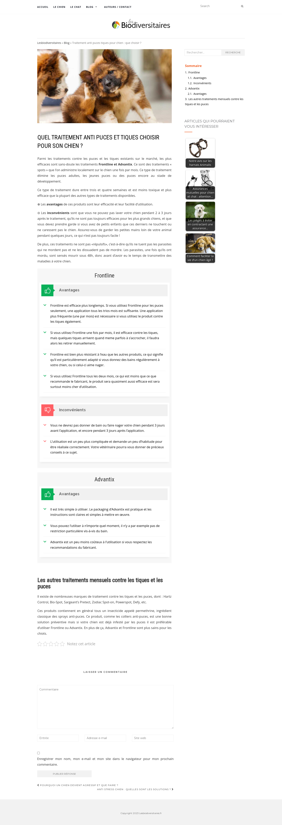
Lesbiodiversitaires (49, 43)
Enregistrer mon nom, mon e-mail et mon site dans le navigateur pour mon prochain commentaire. (105, 762)
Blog (89, 7)
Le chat (75, 7)
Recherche (233, 52)
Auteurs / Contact (118, 7)
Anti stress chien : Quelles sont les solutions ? (135, 789)
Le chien (59, 7)
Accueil (42, 7)
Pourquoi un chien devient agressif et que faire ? (77, 785)
